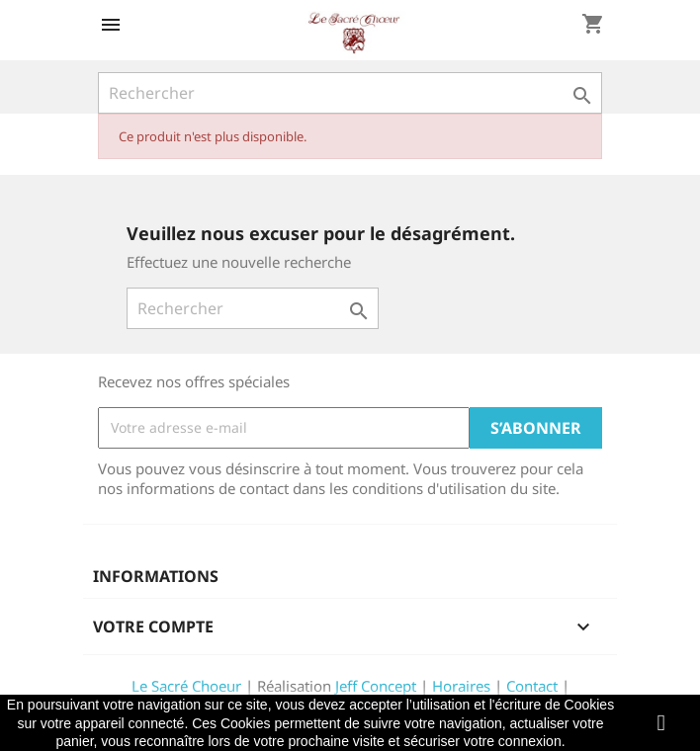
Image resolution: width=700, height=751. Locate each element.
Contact (532, 686)
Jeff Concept (375, 686)
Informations (156, 576)
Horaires (461, 686)
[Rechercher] (350, 93)
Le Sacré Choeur (186, 686)
